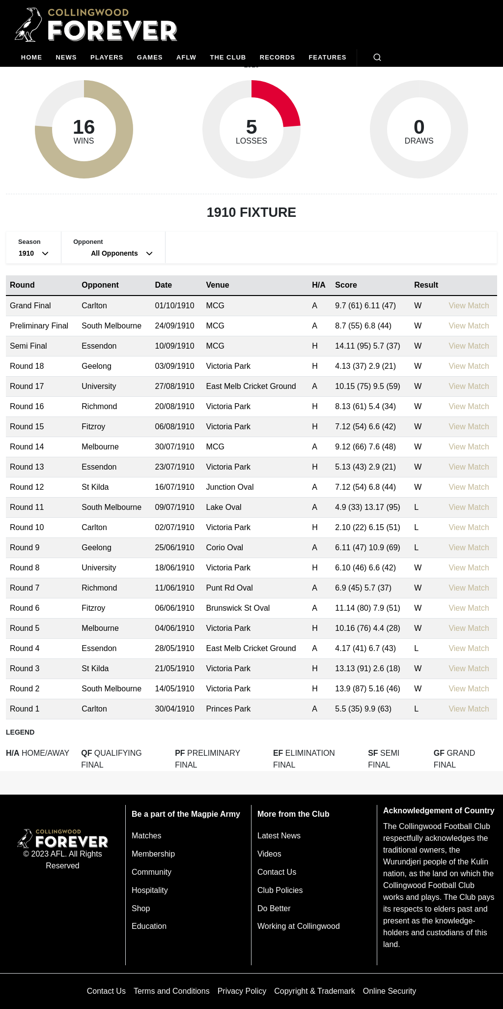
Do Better (274, 908)
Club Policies (280, 890)
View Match (468, 305)
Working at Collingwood (298, 926)
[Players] (107, 57)
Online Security (390, 991)
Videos (269, 854)
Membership (153, 854)
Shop (141, 908)
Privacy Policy (242, 991)
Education (149, 926)
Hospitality (150, 890)
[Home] (32, 57)
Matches (146, 835)
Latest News (279, 835)
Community (151, 872)
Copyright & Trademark (314, 991)
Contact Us (276, 872)
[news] (67, 57)
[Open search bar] (377, 57)
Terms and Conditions (172, 991)
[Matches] (150, 57)
